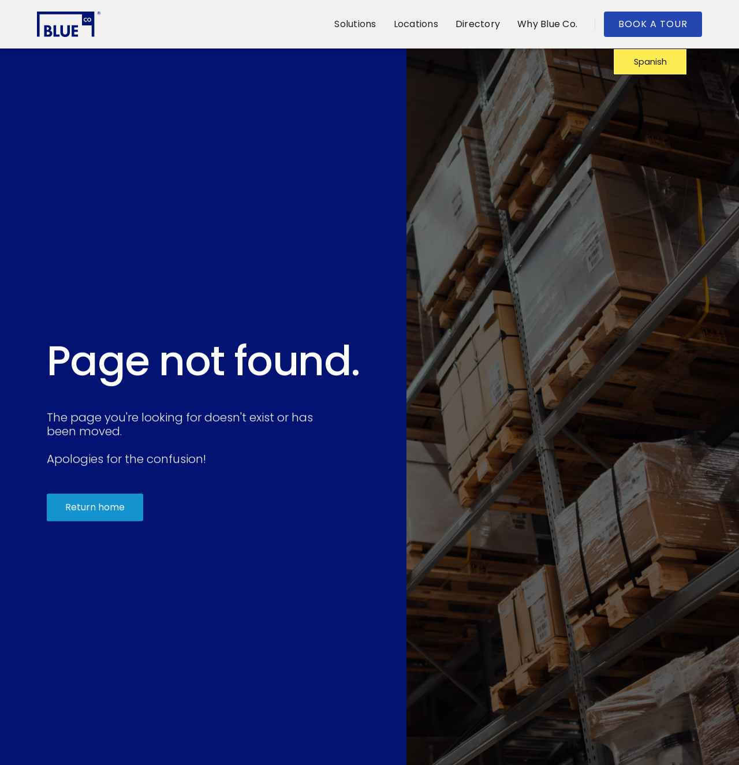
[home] (68, 24)
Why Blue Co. (547, 24)
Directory (478, 24)
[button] (355, 24)
